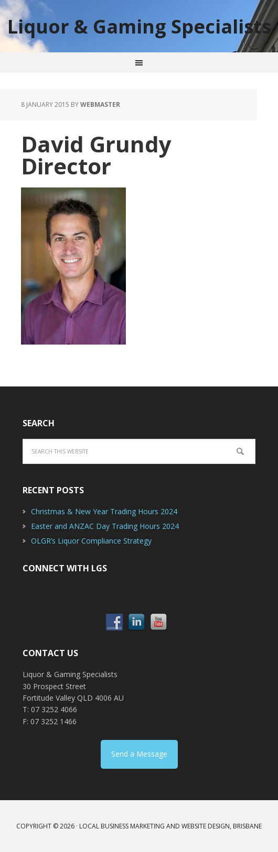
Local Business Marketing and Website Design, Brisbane (170, 826)
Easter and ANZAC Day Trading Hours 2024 (105, 526)
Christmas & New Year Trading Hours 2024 (104, 511)
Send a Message (139, 754)
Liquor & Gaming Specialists (139, 26)
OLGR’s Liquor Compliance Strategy (91, 541)
